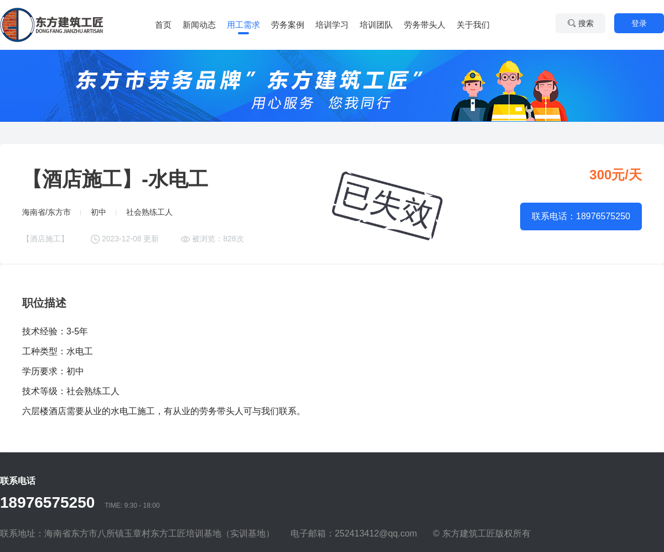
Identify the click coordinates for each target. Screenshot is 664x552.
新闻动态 (199, 24)
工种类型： (44, 351)
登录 (639, 23)
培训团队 (376, 24)
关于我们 (473, 24)
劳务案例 (287, 24)
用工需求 (243, 24)
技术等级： (44, 391)
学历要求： (44, 371)
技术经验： (44, 331)
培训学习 (332, 24)
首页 (163, 24)
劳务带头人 (424, 24)
